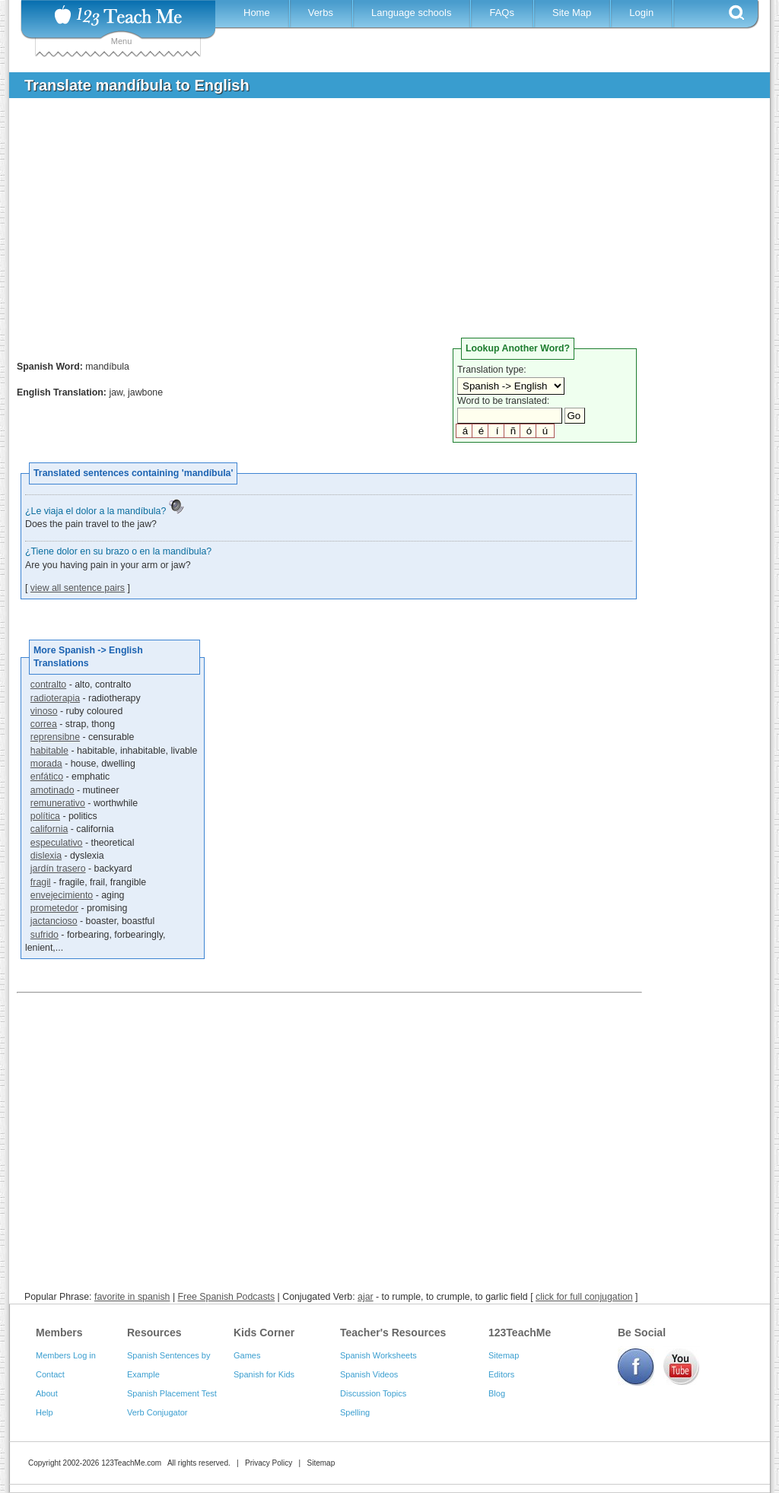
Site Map (571, 12)
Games (247, 1355)
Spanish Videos (369, 1374)
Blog (496, 1393)
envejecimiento (61, 895)
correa (43, 724)
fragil (40, 882)
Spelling (355, 1412)
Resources (154, 1332)
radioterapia (55, 698)
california (49, 829)
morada (46, 763)
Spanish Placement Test (172, 1393)
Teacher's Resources (393, 1332)
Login (641, 12)
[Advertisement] (378, 223)
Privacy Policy (268, 1463)
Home (256, 12)
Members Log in (66, 1355)
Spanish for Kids (264, 1374)
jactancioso (54, 921)
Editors (501, 1374)
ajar (366, 1296)
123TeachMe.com (131, 1463)
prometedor (54, 908)
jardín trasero (58, 868)
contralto (48, 684)
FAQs (501, 12)
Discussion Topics (373, 1393)
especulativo (56, 842)
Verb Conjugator (157, 1412)
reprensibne (55, 737)
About (47, 1393)
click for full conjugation (584, 1296)
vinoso (44, 711)
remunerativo (57, 803)
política (45, 816)
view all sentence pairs (77, 588)
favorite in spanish (132, 1296)
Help (44, 1412)
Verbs (320, 12)
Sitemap (503, 1355)
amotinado (52, 790)
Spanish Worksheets (378, 1355)
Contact (50, 1374)
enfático (46, 776)
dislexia (46, 855)
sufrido (44, 934)
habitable (49, 750)
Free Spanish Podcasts (226, 1296)
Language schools (411, 12)
